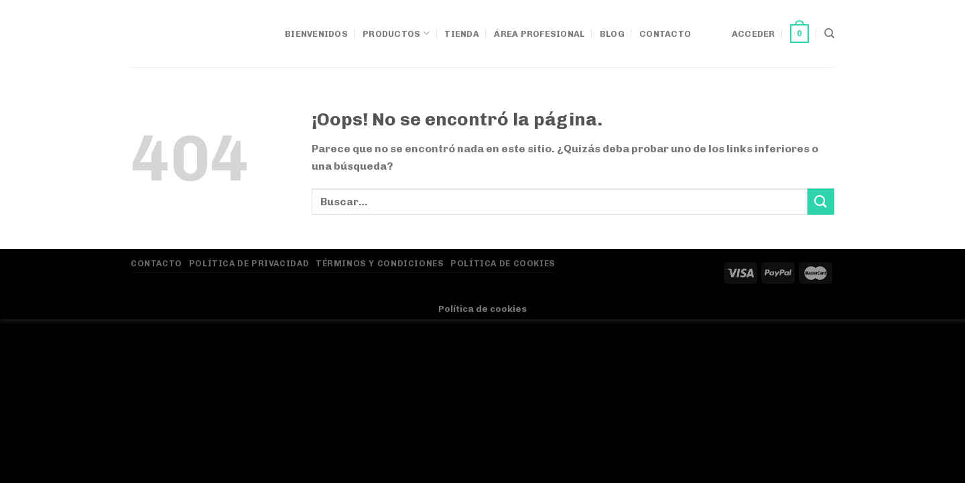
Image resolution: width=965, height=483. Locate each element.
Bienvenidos (316, 34)
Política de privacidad (249, 263)
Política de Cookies (503, 263)
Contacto (665, 34)
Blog (612, 34)
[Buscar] (829, 33)
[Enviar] (821, 202)
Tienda (461, 34)
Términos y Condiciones (380, 263)
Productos (396, 33)
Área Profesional (539, 34)
